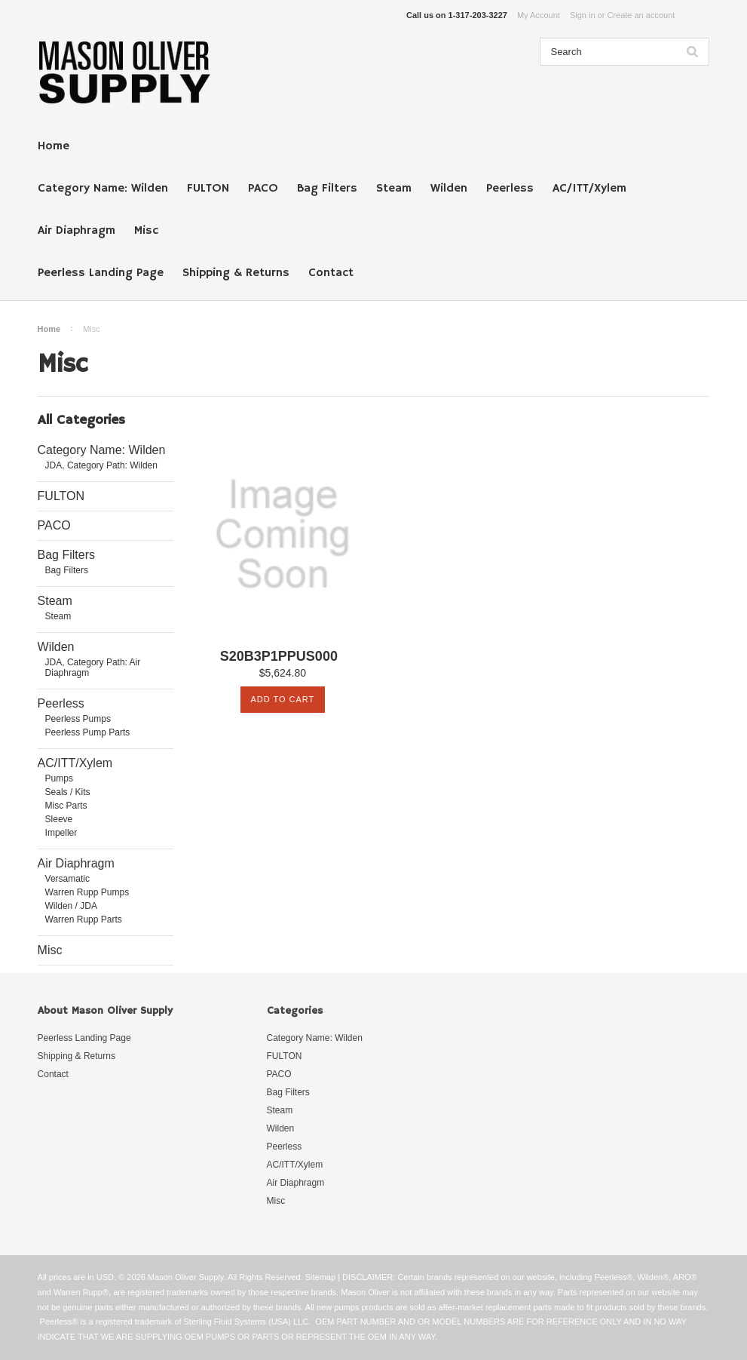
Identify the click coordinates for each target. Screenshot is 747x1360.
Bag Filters (327, 188)
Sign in (582, 15)
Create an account (641, 15)
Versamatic (67, 878)
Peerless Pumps (78, 719)
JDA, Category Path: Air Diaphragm (93, 667)
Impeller (61, 832)
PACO (263, 188)
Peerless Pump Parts (87, 732)
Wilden (448, 188)
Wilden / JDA (71, 906)
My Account (538, 15)
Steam (394, 188)
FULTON (208, 188)
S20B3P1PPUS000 (279, 656)
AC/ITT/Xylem (589, 188)
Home (53, 146)
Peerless (510, 188)
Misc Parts (66, 805)
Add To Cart (282, 699)
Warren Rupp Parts (83, 919)
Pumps (59, 778)
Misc (146, 230)
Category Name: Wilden (103, 188)
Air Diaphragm (76, 230)
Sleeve (59, 819)
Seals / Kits (67, 792)
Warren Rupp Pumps (87, 892)
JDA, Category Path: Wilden (101, 465)
